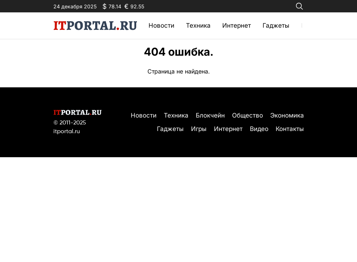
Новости (161, 25)
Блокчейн (210, 115)
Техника (198, 25)
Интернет (236, 25)
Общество (247, 115)
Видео (259, 128)
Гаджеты (276, 25)
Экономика (287, 115)
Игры (199, 128)
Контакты (290, 128)
